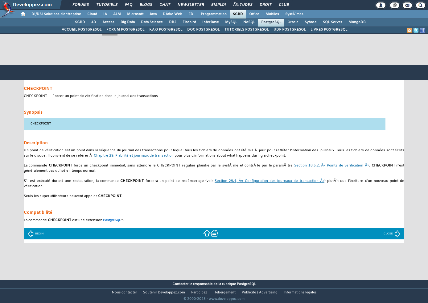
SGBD (238, 14)
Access (108, 22)
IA (105, 14)
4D (93, 22)
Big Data (128, 22)
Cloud (92, 14)
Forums (80, 4)
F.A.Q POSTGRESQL (165, 29)
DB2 (172, 22)
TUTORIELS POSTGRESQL (246, 29)
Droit (265, 4)
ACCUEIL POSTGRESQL (81, 29)
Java (153, 14)
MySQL (231, 22)
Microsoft (135, 14)
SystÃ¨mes (294, 14)
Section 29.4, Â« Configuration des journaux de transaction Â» (269, 181)
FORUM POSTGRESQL (125, 29)
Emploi (218, 4)
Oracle (292, 22)
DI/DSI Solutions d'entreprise (56, 14)
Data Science (152, 22)
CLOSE (392, 233)
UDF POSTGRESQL (290, 29)
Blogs (146, 4)
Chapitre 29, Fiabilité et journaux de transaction (134, 156)
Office (254, 14)
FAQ (128, 4)
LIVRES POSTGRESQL (329, 29)
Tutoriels (107, 4)
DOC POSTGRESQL (203, 29)
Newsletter (190, 4)
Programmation (214, 14)
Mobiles (272, 14)
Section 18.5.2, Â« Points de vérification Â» (331, 165)
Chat (165, 4)
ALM (117, 14)
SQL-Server (332, 22)
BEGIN (35, 233)
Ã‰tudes (243, 4)
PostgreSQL (271, 22)
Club (283, 4)
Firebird (189, 22)
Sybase (311, 22)
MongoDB (357, 22)
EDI (191, 14)
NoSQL (249, 22)
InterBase (210, 22)
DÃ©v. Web (172, 14)
